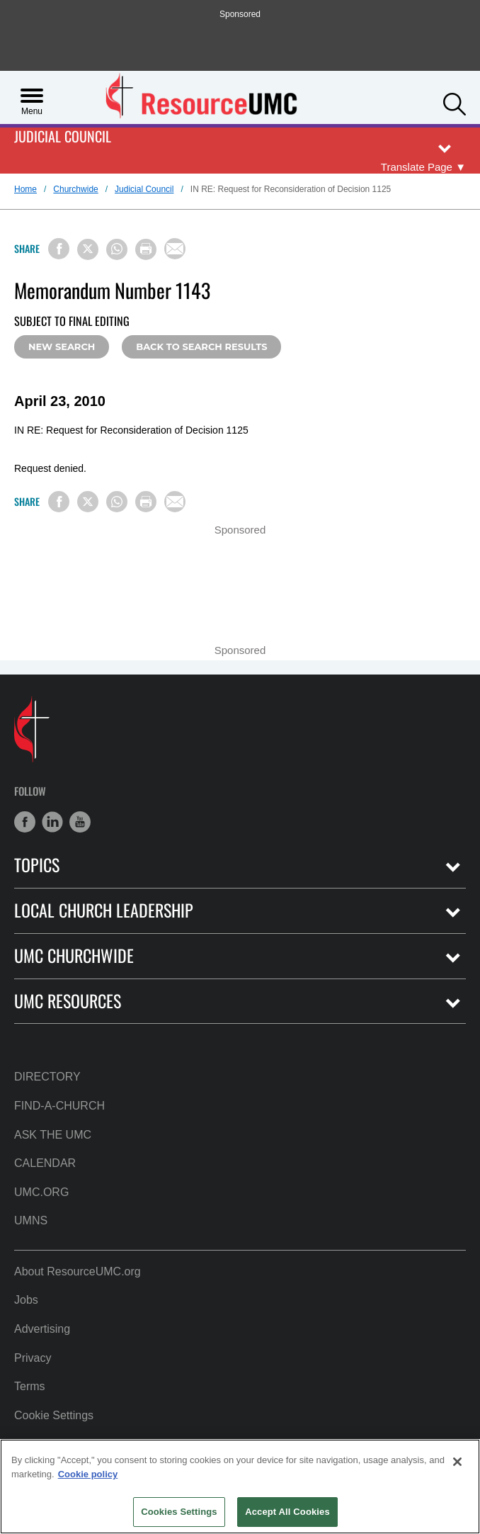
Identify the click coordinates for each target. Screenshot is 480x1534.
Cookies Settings (179, 1511)
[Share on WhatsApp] (116, 249)
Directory (47, 1077)
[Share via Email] (174, 248)
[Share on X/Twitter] (87, 249)
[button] (454, 102)
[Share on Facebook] (58, 248)
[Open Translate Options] (423, 167)
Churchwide (75, 189)
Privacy (32, 1358)
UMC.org (41, 1192)
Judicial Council (62, 137)
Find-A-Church (59, 1106)
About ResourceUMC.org (77, 1271)
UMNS (30, 1220)
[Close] (457, 1461)
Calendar (45, 1163)
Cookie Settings (53, 1415)
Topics (36, 865)
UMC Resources (67, 1001)
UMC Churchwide (74, 955)
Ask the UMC (52, 1135)
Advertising (42, 1329)
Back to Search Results (201, 346)
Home (25, 189)
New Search (61, 346)
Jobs (26, 1300)
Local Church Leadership (103, 910)
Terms (29, 1386)
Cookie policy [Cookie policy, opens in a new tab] (88, 1474)
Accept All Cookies (287, 1511)
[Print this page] (145, 249)
